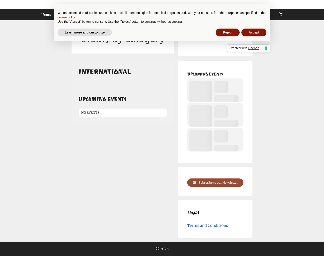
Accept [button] (254, 32)
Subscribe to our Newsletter (215, 183)
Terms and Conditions (207, 225)
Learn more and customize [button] (85, 32)
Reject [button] (227, 32)
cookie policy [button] (66, 17)
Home (46, 14)
